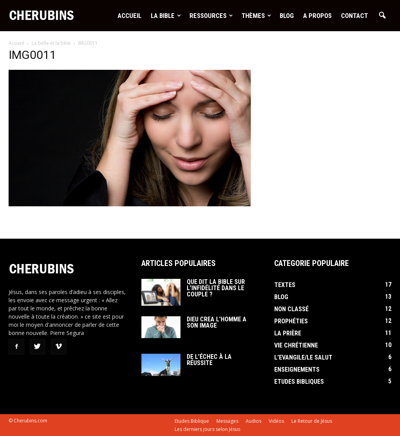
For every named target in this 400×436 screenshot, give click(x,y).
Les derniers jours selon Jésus (207, 429)
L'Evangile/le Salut (303, 357)
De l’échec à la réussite (209, 360)
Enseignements (297, 369)
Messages (227, 421)
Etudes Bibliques (299, 381)
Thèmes (256, 15)
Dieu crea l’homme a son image (216, 322)
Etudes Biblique (192, 421)
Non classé (291, 309)
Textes (284, 285)
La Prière (287, 333)
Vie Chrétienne (296, 345)
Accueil (129, 15)
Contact (354, 15)
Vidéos (276, 421)
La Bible (166, 15)
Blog (287, 15)
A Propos (317, 15)
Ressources (211, 15)
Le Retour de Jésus (311, 421)
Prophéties (291, 321)
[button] (382, 15)
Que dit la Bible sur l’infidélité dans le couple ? (216, 288)
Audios (253, 421)
